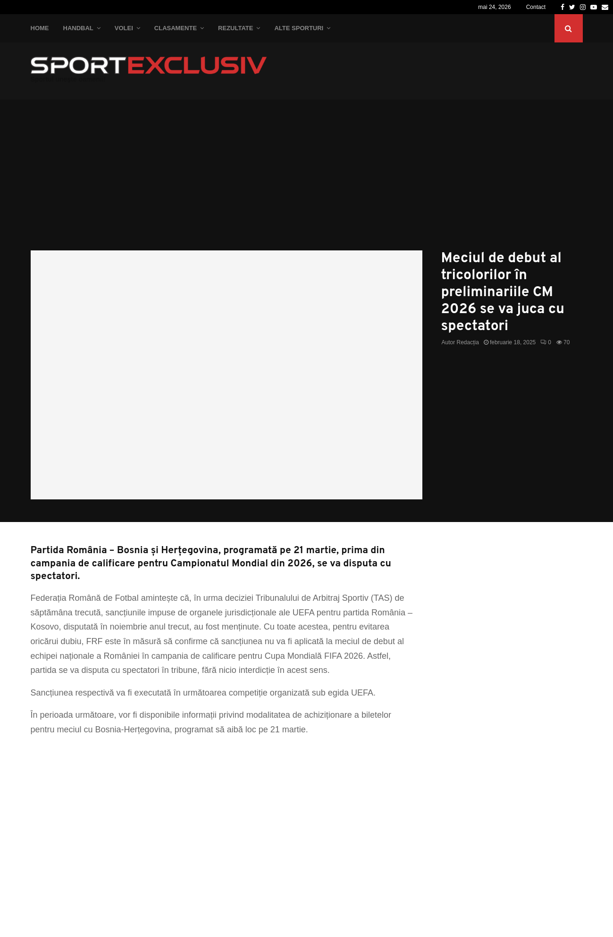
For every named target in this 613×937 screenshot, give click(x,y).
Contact (536, 7)
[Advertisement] (307, 180)
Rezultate (235, 28)
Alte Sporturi (298, 28)
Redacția (468, 342)
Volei (124, 28)
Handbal (78, 28)
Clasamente (175, 28)
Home (40, 28)
